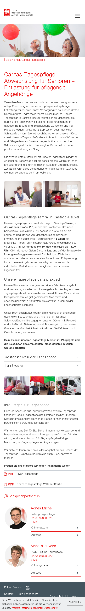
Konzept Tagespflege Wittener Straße (39, 484)
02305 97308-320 (41, 518)
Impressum (73, 596)
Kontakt (8, 594)
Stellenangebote (28, 594)
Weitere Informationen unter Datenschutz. (34, 608)
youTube (27, 588)
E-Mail (34, 522)
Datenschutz (57, 596)
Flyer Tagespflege (27, 474)
